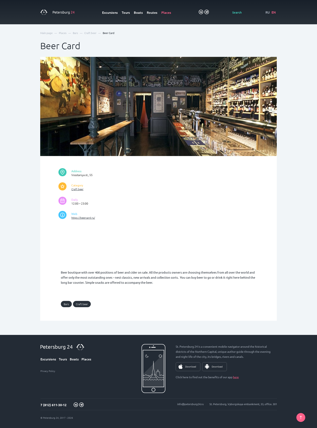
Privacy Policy (47, 371)
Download (190, 366)
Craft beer (77, 189)
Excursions (110, 12)
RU (267, 12)
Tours (126, 12)
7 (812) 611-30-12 (53, 405)
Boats (138, 12)
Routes (152, 12)
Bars (66, 304)
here (236, 377)
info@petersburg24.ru (190, 404)
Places (166, 12)
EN (274, 12)
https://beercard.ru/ (83, 218)
